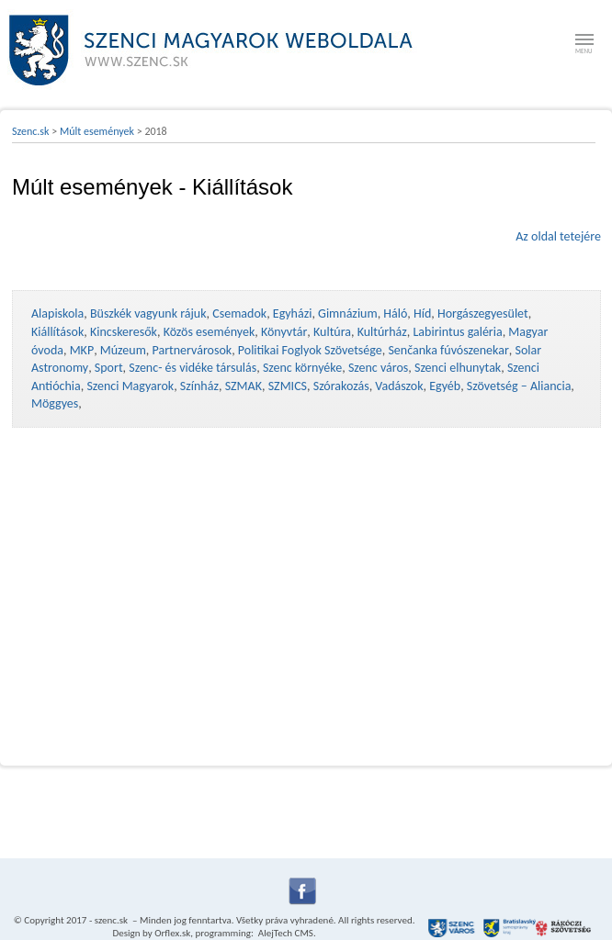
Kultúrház (382, 332)
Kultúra (332, 332)
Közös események (209, 332)
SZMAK (243, 386)
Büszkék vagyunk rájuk (148, 313)
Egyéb (444, 386)
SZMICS (287, 386)
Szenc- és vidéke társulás (192, 367)
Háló (395, 313)
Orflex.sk (172, 933)
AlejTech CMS (284, 933)
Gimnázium (348, 313)
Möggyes (54, 403)
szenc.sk (111, 920)
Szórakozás (341, 386)
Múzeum (123, 350)
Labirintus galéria (457, 332)
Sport (109, 367)
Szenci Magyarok (130, 386)
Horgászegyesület (482, 313)
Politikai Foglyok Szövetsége (310, 350)
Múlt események (97, 131)
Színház (199, 386)
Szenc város (378, 367)
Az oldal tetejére (558, 236)
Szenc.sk (31, 131)
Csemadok (239, 313)
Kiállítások (57, 332)
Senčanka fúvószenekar (448, 350)
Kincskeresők (123, 332)
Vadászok (399, 386)
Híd (422, 313)
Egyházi (292, 313)
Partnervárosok (192, 350)
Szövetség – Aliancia (519, 386)
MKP (82, 350)
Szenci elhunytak (457, 367)
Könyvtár (284, 332)
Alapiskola (57, 313)
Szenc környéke (302, 367)
